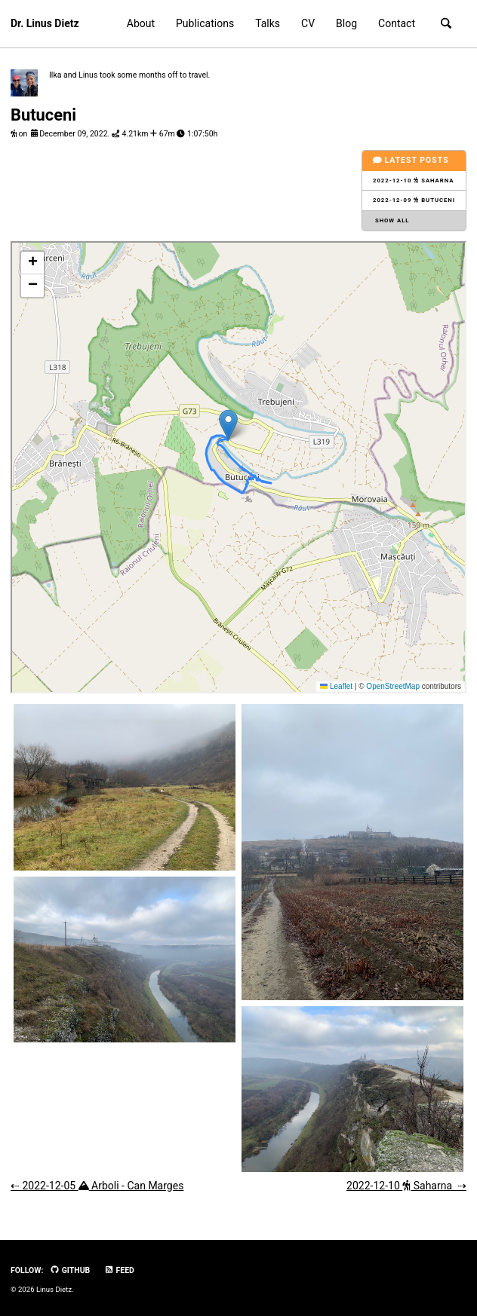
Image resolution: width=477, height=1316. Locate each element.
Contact (396, 23)
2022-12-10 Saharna (413, 180)
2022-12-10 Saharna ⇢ (406, 1186)
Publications (205, 23)
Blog (346, 23)
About (141, 23)
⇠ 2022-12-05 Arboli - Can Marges (97, 1186)
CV (308, 23)
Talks (267, 23)
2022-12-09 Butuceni (414, 200)
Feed (119, 1270)
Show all (391, 220)
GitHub (70, 1270)
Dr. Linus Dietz (45, 23)
